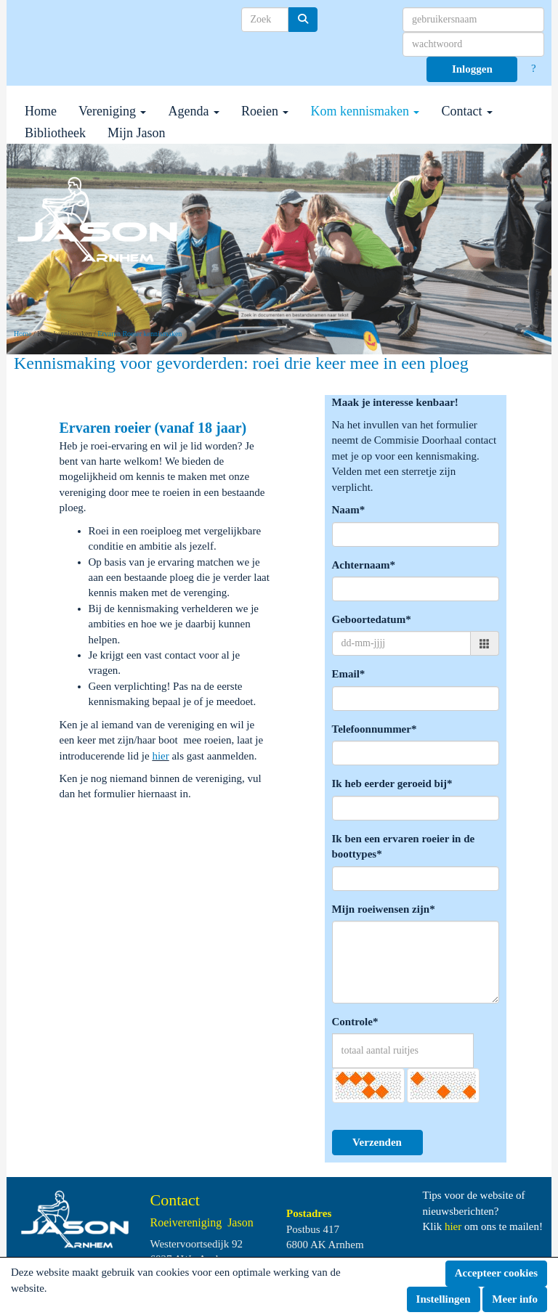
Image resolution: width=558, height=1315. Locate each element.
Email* (348, 674)
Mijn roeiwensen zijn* (383, 909)
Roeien (265, 111)
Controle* (355, 1021)
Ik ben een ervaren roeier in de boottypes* (403, 846)
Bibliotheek (55, 133)
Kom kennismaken (364, 111)
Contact (467, 111)
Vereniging (112, 111)
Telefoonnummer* (374, 729)
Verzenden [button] (377, 1142)
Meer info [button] (515, 1299)
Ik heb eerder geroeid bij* (392, 783)
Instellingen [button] (443, 1299)
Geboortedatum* (371, 619)
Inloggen (472, 69)
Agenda (193, 111)
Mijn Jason (137, 133)
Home (41, 111)
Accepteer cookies (496, 1273)
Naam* (348, 510)
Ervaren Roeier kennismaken (139, 334)
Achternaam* (363, 565)
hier (160, 756)
